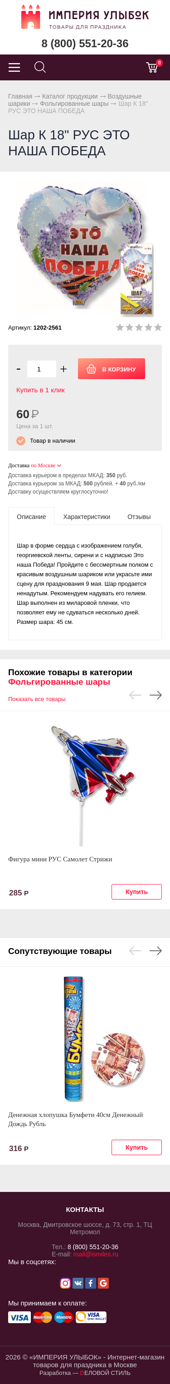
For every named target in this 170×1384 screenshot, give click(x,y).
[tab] (31, 516)
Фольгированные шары (74, 103)
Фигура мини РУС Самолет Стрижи (60, 859)
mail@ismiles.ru (95, 1254)
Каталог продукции (70, 96)
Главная (20, 96)
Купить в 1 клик (40, 390)
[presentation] (31, 516)
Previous (135, 695)
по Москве (43, 465)
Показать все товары (37, 699)
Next (156, 695)
